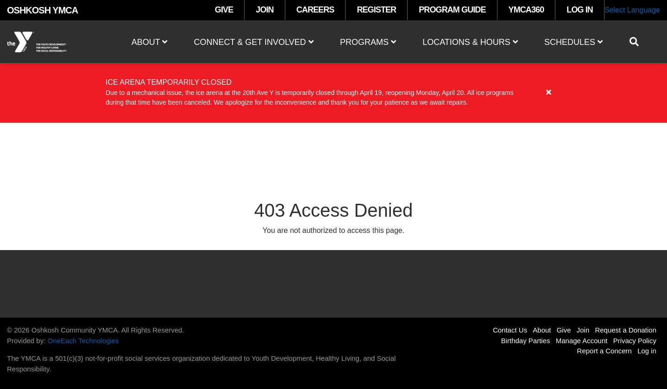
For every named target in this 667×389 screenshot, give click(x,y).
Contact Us (510, 330)
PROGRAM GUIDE (452, 9)
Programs (368, 42)
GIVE (224, 9)
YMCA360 (526, 9)
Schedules (573, 42)
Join (583, 330)
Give (564, 330)
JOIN (264, 9)
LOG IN (579, 9)
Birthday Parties (525, 341)
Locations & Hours (470, 42)
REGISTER (376, 9)
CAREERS (315, 9)
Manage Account (582, 341)
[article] (333, 93)
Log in (646, 351)
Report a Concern (604, 351)
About (150, 42)
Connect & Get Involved (254, 42)
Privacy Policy (634, 341)
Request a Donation (625, 330)
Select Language (632, 10)
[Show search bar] (638, 41)
